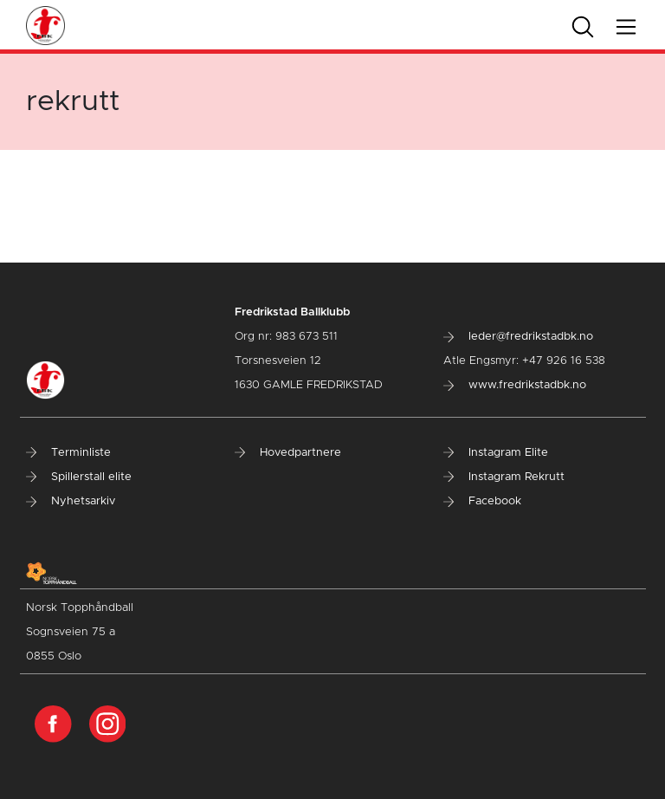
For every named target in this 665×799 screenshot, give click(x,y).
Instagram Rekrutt (504, 477)
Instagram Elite (495, 452)
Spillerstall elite (79, 477)
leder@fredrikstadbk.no (518, 336)
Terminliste (68, 452)
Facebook (482, 501)
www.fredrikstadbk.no (514, 385)
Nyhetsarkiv (70, 501)
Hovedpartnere (288, 452)
